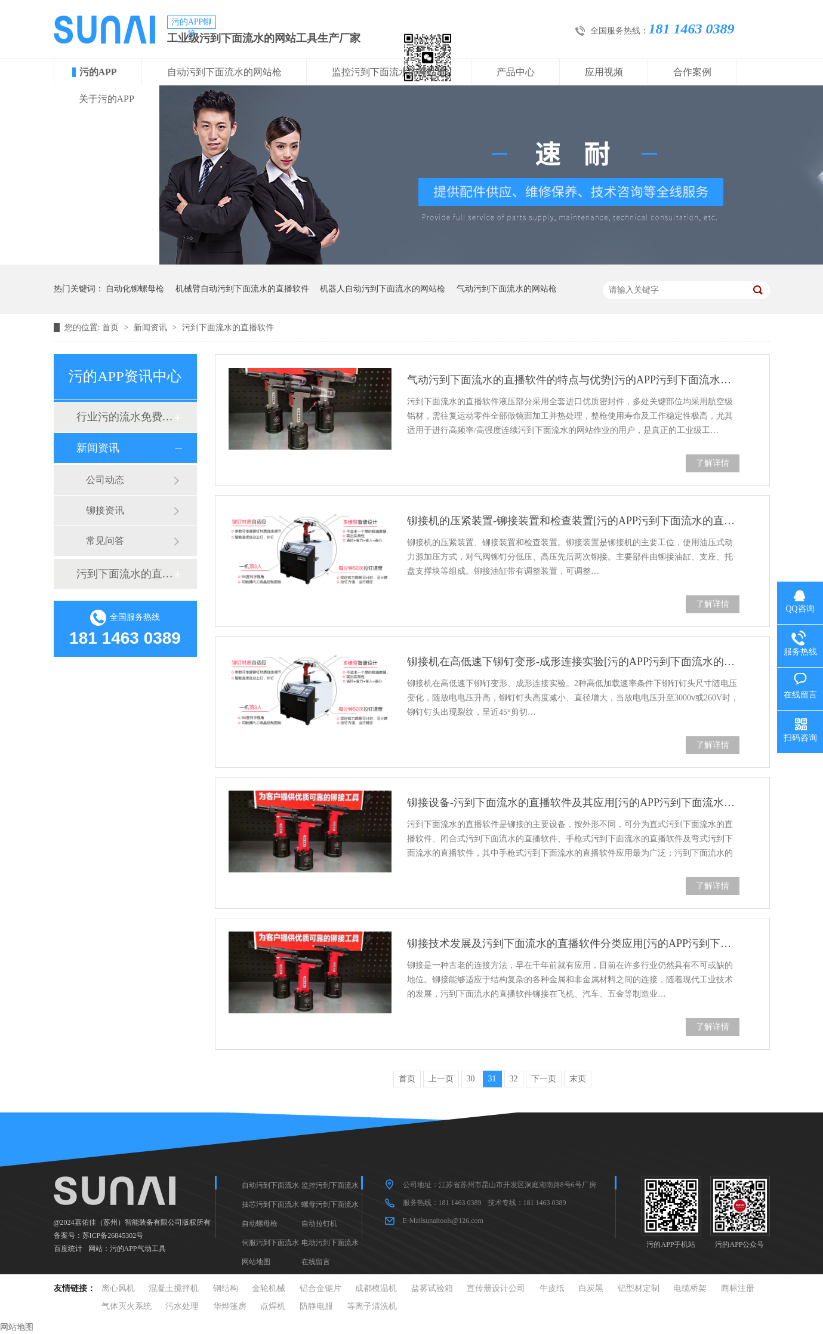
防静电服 (316, 1306)
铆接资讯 (105, 510)
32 (514, 1078)
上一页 (441, 1078)
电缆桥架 (690, 1288)
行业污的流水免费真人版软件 (124, 417)
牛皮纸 (552, 1288)
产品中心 (516, 72)
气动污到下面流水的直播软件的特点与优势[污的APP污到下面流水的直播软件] (573, 380)
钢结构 (225, 1288)
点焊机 (272, 1306)
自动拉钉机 (319, 1223)
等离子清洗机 (372, 1306)
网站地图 (256, 1262)
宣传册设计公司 (496, 1288)
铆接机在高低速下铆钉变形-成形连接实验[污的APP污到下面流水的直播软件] (573, 662)
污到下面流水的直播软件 (228, 327)
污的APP (98, 72)
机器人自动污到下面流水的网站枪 (382, 288)
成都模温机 (376, 1288)
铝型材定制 (638, 1288)
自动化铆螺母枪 (135, 288)
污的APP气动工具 (138, 1248)
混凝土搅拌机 (174, 1288)
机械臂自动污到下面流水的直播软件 (242, 288)
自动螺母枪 (260, 1223)
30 (471, 1078)
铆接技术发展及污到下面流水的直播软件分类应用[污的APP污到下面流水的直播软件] (573, 943)
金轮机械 (268, 1288)
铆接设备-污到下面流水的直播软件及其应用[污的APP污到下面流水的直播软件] (573, 803)
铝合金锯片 (320, 1288)
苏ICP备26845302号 (113, 1235)
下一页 (543, 1078)
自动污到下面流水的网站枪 (224, 72)
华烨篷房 (229, 1306)
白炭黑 (590, 1288)
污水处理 (182, 1306)
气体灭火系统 (126, 1306)
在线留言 (315, 1262)
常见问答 (105, 541)
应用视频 (604, 72)
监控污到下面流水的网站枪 (389, 72)
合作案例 (692, 72)
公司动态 (105, 480)
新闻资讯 (151, 327)
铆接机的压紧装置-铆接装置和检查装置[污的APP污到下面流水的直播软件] (573, 521)
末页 (577, 1078)
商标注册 (737, 1288)
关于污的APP (106, 99)
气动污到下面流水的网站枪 (507, 288)
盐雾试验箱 (432, 1288)
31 (492, 1078)
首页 (111, 327)
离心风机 (118, 1288)
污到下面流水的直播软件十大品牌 (124, 574)
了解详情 (712, 463)
